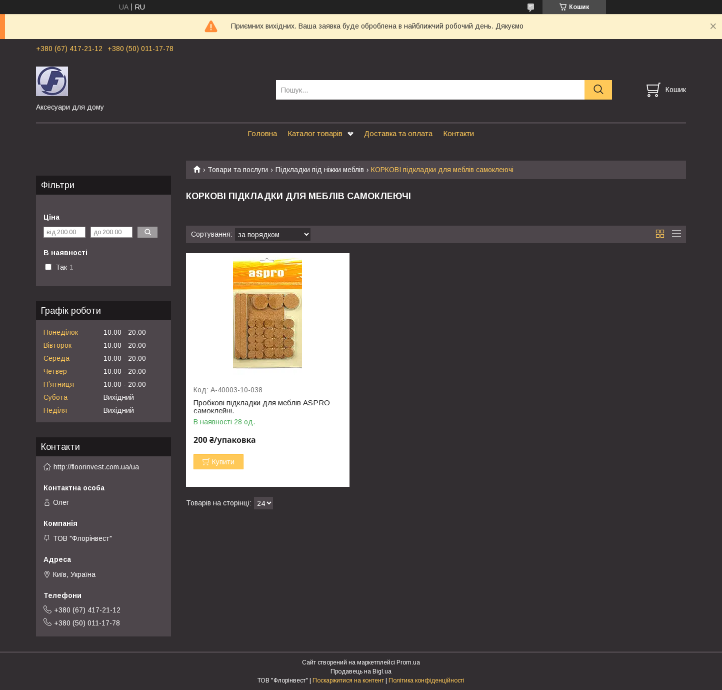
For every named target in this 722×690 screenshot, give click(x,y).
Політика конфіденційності (426, 680)
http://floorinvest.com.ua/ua (96, 467)
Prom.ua (408, 662)
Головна (262, 133)
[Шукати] (598, 90)
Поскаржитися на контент (348, 680)
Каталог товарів (315, 133)
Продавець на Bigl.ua (361, 671)
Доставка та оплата (398, 133)
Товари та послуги (238, 170)
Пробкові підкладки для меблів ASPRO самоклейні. (262, 407)
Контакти (458, 133)
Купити (223, 462)
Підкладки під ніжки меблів (320, 170)
